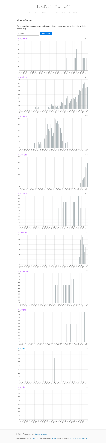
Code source (82, 438)
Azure (54, 438)
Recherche (46, 12)
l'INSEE (35, 438)
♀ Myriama (23, 271)
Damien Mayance (41, 434)
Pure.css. (73, 438)
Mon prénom (60, 12)
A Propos (73, 12)
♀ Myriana (22, 38)
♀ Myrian (22, 387)
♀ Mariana (22, 77)
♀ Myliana (22, 155)
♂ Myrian (22, 348)
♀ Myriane (22, 116)
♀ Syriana (22, 232)
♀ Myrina (22, 310)
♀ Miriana (22, 193)
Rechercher (46, 34)
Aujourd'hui (34, 12)
